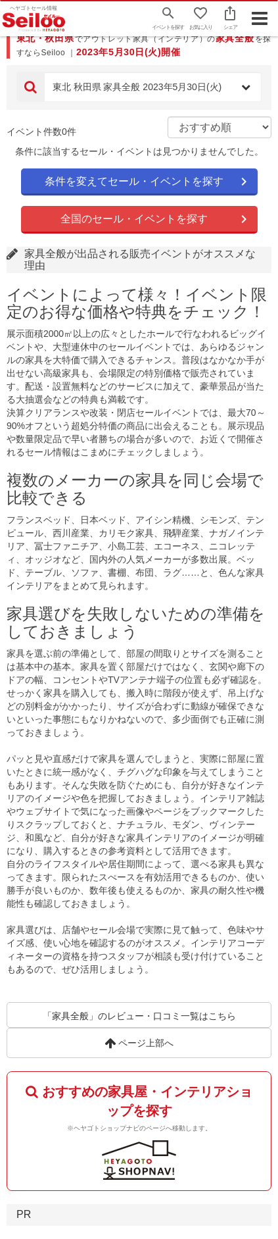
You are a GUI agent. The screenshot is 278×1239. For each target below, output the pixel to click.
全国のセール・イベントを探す (134, 218)
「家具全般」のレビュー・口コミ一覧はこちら (139, 1016)
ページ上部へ (139, 1043)
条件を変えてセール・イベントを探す (134, 181)
